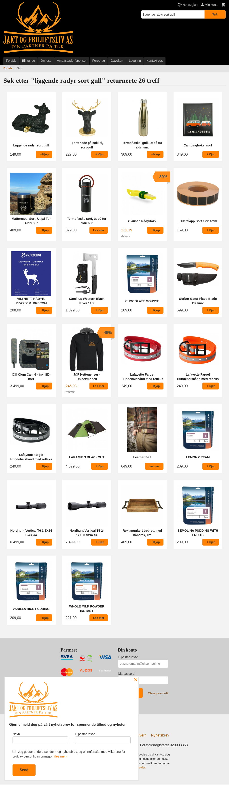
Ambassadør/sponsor (72, 60)
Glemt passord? (158, 693)
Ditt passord (126, 673)
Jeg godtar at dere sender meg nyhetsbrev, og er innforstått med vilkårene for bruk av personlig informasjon (69, 754)
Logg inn (135, 60)
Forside (11, 60)
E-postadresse (128, 657)
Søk (215, 14)
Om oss (45, 60)
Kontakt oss (154, 60)
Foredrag (98, 60)
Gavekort (116, 60)
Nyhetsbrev (160, 736)
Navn (40, 737)
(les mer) (60, 756)
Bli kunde (28, 60)
